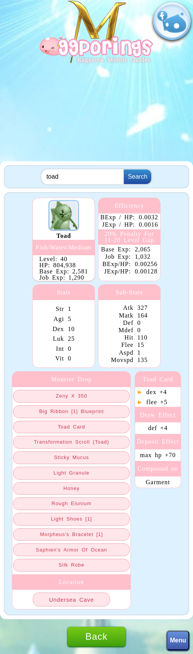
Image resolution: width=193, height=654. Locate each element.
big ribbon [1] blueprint (71, 411)
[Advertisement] (96, 113)
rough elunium (71, 503)
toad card (71, 427)
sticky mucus (71, 457)
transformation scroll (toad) (71, 442)
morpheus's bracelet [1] (71, 534)
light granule (72, 473)
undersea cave (71, 600)
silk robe (72, 565)
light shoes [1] (71, 519)
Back (96, 636)
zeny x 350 (71, 396)
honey (71, 488)
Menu (178, 640)
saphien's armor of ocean (71, 550)
